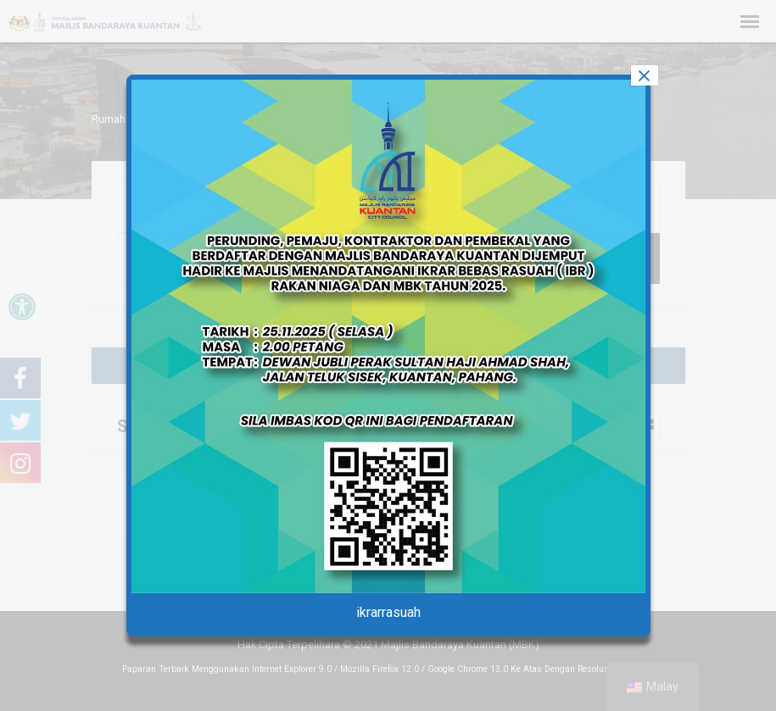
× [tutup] (643, 75)
